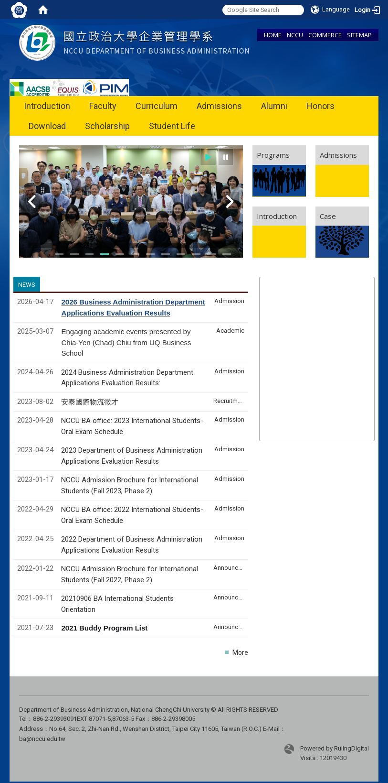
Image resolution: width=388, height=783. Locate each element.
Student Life (172, 126)
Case (328, 216)
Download (47, 126)
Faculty (102, 106)
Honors (320, 106)
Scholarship (107, 126)
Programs (273, 155)
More (240, 652)
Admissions (219, 106)
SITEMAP (359, 35)
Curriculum (157, 106)
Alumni (274, 106)
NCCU (295, 35)
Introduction (47, 106)
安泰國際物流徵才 (90, 402)
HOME (273, 35)
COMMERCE (325, 35)
